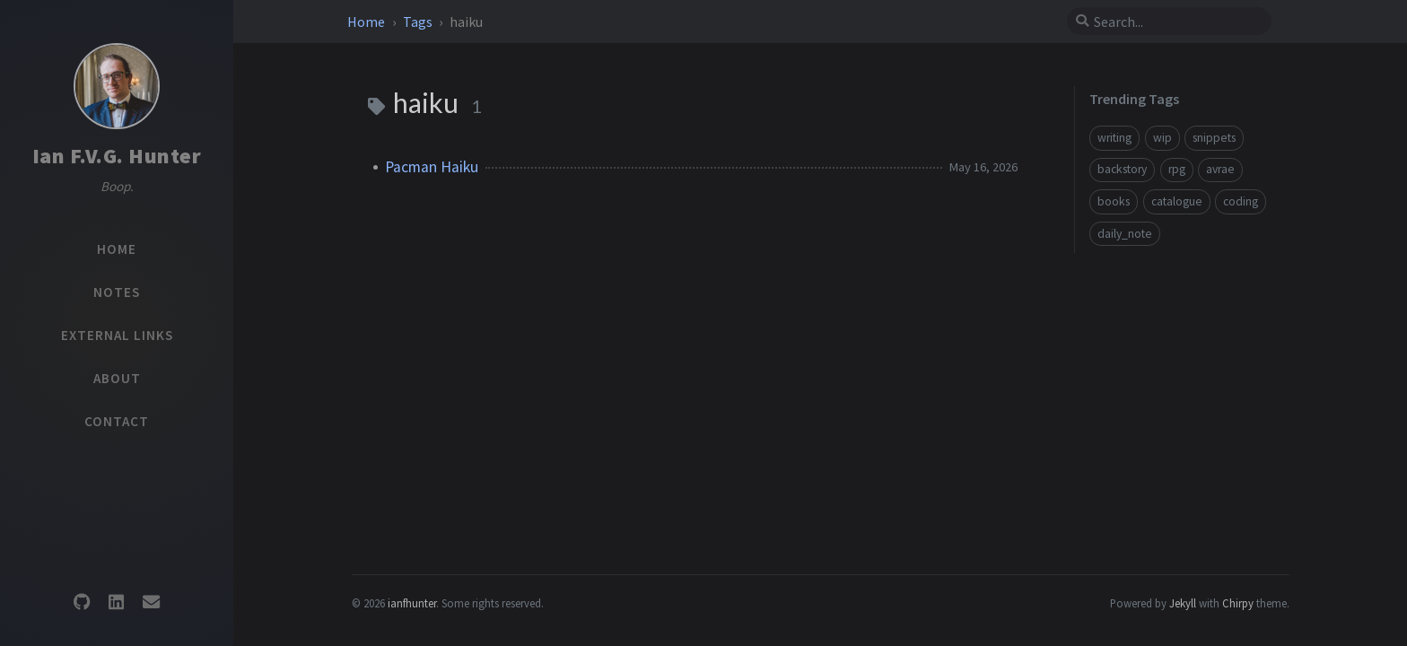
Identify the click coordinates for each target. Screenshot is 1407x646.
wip (1162, 137)
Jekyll (1182, 603)
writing (1114, 137)
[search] (1176, 21)
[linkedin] (117, 602)
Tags (419, 22)
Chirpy (1238, 603)
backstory (1122, 169)
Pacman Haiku (431, 167)
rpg (1176, 169)
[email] (151, 602)
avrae (1220, 169)
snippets (1214, 137)
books (1113, 201)
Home (367, 22)
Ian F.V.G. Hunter (117, 156)
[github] (82, 602)
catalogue (1176, 201)
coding (1240, 201)
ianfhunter (412, 603)
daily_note (1124, 233)
